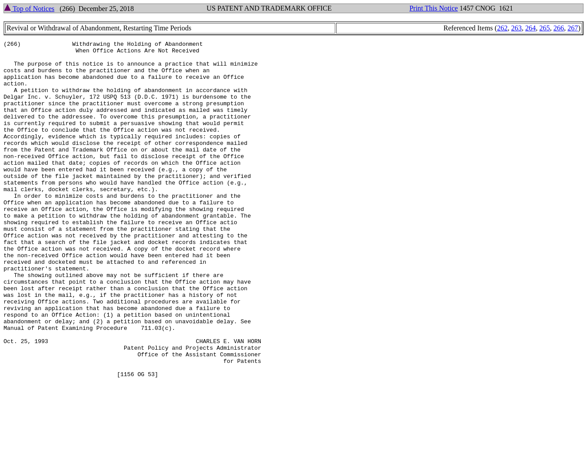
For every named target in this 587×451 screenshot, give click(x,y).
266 (559, 28)
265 (544, 28)
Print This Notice (434, 8)
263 (516, 28)
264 (530, 28)
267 (573, 28)
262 (502, 28)
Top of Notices (29, 8)
